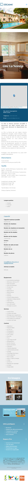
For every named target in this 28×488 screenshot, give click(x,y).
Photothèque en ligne (11, 448)
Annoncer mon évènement (13, 443)
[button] (26, 87)
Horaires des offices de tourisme (14, 429)
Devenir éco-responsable (12, 449)
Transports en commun (12, 431)
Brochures (8, 427)
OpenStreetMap (7, 106)
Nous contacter (10, 434)
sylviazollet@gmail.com (13, 118)
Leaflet (2, 106)
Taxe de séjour (10, 444)
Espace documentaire (11, 446)
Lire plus (22, 464)
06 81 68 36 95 (13, 115)
